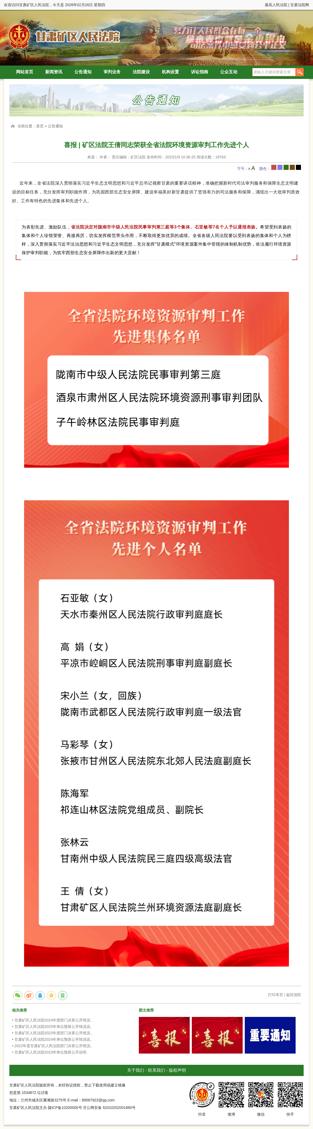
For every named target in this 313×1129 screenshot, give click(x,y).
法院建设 (141, 72)
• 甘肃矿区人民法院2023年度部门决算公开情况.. (52, 1033)
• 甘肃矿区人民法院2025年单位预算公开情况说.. (52, 1026)
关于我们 (135, 1070)
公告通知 (82, 72)
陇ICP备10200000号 (65, 1107)
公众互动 (228, 72)
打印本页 (275, 995)
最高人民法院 (276, 5)
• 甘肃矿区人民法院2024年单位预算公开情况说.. (52, 1039)
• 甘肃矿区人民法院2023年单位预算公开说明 (49, 1052)
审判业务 (112, 72)
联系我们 (156, 1070)
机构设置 (170, 72)
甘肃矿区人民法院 (63, 36)
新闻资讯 (53, 72)
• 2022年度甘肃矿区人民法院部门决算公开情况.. (52, 1046)
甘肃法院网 (299, 5)
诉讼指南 (199, 72)
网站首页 (24, 72)
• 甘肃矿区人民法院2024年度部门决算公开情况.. (52, 1020)
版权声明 (177, 1070)
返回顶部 (293, 995)
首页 (40, 126)
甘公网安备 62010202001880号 (109, 1107)
